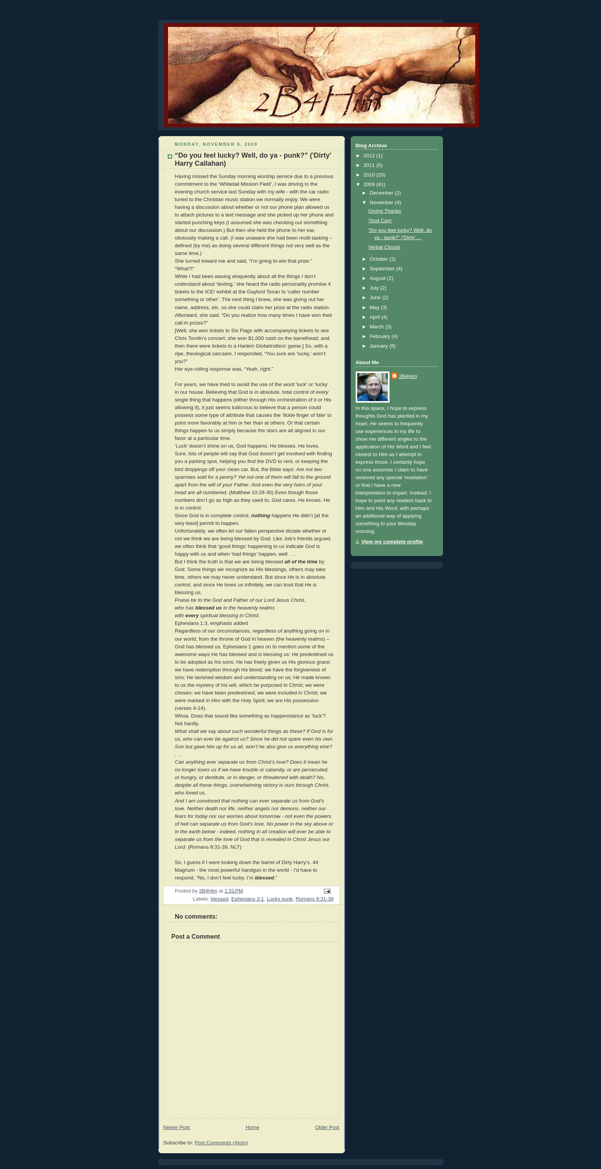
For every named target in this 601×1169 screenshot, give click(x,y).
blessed (219, 899)
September (383, 268)
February (380, 336)
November (382, 202)
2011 (369, 165)
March (377, 327)
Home (253, 1127)
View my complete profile (392, 542)
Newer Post (176, 1127)
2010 (369, 175)
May (375, 307)
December (382, 193)
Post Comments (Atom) (221, 1143)
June (376, 297)
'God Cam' (380, 220)
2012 (369, 155)
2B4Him (408, 376)
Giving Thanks (384, 211)
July (375, 288)
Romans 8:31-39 (315, 899)
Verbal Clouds (384, 247)
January (379, 346)
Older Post (327, 1127)
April (375, 317)
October (379, 259)
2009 (369, 184)
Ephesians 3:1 (247, 899)
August (378, 278)
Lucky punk (280, 899)
